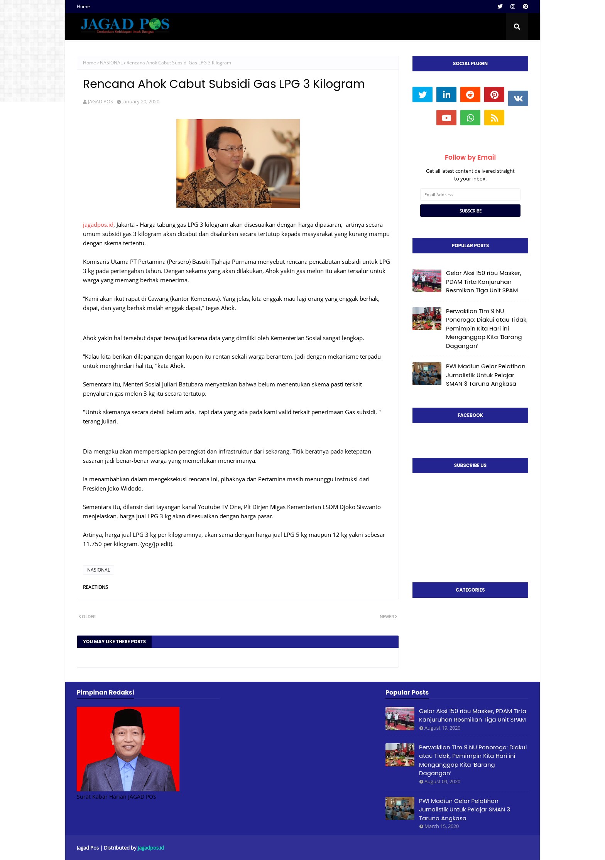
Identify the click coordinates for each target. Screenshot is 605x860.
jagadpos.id (98, 224)
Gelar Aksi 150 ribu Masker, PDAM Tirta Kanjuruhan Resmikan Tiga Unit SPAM (483, 281)
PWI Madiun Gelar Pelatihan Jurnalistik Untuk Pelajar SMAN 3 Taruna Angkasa (486, 375)
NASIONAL (111, 62)
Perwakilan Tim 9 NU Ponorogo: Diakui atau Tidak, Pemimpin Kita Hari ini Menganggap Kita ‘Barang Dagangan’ (486, 328)
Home (83, 6)
